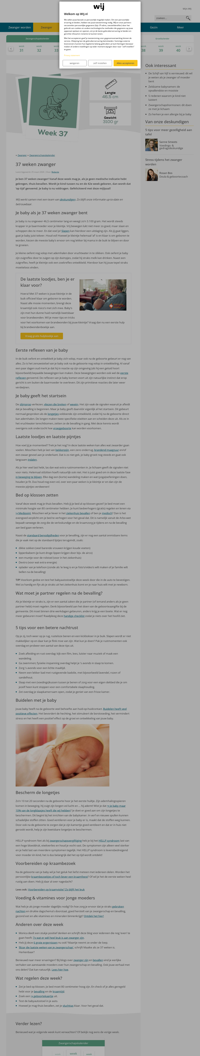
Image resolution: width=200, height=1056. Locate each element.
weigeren (74, 63)
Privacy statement (72, 55)
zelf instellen (100, 63)
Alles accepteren (125, 63)
